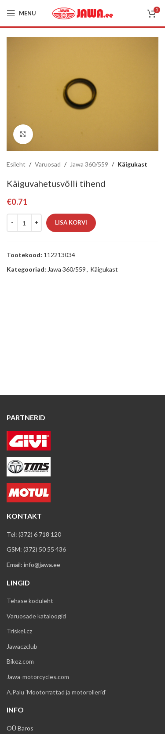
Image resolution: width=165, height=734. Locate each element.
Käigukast (132, 164)
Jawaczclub (22, 646)
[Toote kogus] (24, 223)
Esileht (16, 164)
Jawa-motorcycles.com (38, 676)
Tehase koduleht (30, 600)
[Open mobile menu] (21, 13)
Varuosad (48, 164)
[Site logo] (83, 12)
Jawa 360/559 (89, 164)
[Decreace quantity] (12, 223)
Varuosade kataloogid (36, 616)
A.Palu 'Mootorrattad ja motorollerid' (56, 692)
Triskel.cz (19, 631)
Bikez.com (20, 661)
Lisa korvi (71, 222)
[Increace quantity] (36, 223)
